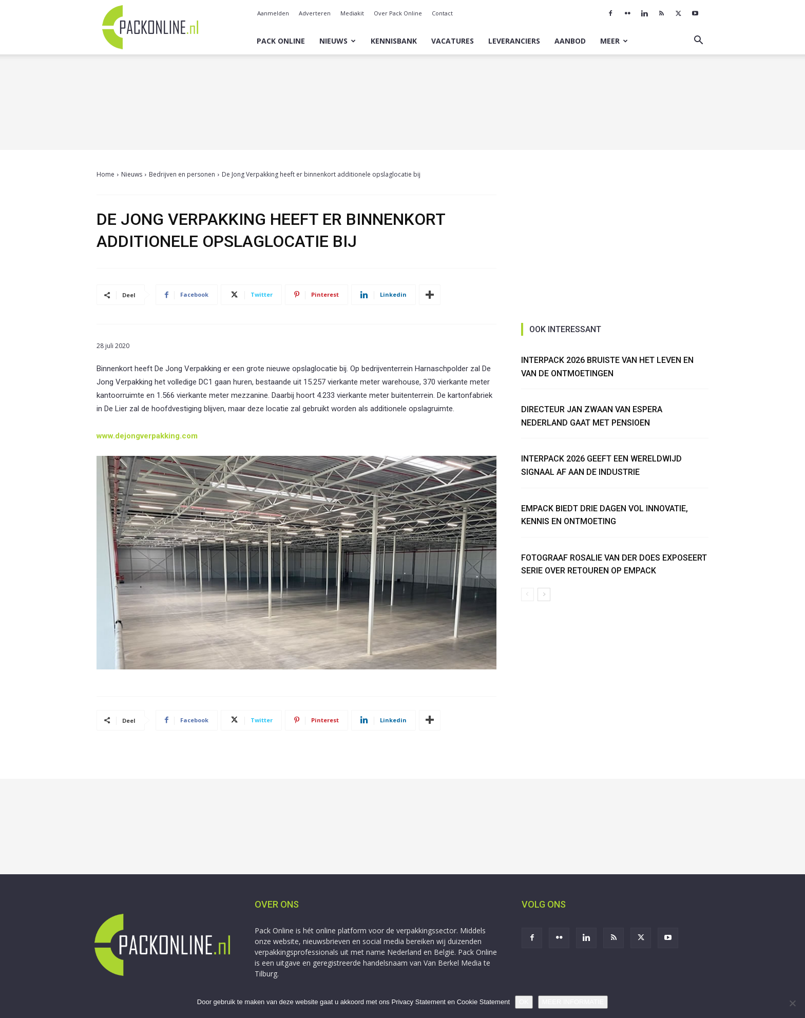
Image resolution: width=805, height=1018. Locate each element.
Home (105, 174)
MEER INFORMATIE (573, 1002)
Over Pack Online (398, 13)
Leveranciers (514, 41)
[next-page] (544, 594)
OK (524, 1002)
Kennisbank (394, 41)
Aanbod (570, 41)
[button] (698, 41)
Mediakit (352, 13)
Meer (614, 41)
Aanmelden (273, 13)
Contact (442, 13)
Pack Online (281, 41)
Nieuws (337, 41)
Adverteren (315, 13)
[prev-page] (527, 594)
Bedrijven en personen (182, 174)
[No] (792, 1003)
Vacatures (452, 41)
